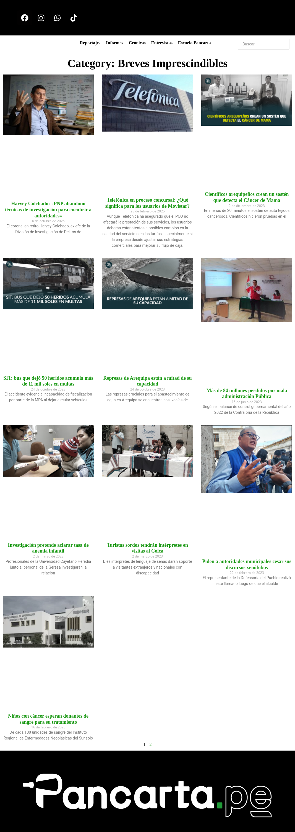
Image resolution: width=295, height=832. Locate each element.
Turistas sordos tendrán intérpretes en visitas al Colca (147, 548)
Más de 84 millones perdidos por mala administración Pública (247, 393)
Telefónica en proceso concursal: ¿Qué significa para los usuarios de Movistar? (147, 203)
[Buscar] (263, 44)
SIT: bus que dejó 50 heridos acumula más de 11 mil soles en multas (48, 381)
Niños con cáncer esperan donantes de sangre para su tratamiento (48, 719)
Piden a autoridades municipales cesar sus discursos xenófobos (246, 564)
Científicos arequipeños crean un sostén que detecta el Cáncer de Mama (247, 197)
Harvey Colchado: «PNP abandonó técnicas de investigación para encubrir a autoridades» (48, 209)
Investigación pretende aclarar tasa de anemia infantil (48, 548)
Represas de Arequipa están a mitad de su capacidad (147, 381)
